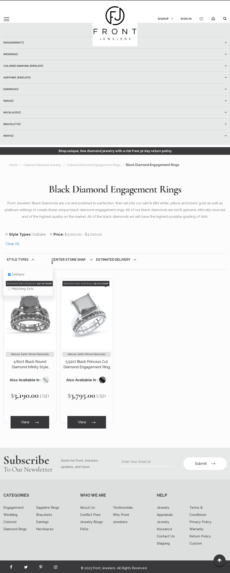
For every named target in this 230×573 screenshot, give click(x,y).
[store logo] (115, 24)
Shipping (163, 541)
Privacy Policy (200, 519)
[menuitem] (115, 54)
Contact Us (166, 534)
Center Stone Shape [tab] (68, 261)
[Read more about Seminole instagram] (55, 565)
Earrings (42, 519)
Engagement (13, 505)
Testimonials (123, 505)
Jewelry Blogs (91, 519)
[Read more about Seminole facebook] (11, 565)
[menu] (115, 89)
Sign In (186, 18)
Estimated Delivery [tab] (113, 259)
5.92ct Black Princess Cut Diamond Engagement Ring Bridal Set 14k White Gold (86, 365)
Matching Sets (21, 289)
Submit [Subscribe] (205, 461)
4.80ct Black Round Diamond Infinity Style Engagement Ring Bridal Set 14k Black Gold (30, 365)
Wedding (10, 512)
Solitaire (16, 274)
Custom (195, 541)
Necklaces (45, 526)
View (30, 421)
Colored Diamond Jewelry (42, 165)
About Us (87, 505)
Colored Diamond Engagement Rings (93, 165)
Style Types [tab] (18, 259)
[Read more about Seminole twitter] (25, 565)
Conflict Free (90, 512)
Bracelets (44, 512)
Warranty (196, 526)
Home (13, 165)
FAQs (84, 526)
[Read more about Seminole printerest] (40, 565)
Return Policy (200, 534)
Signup (162, 18)
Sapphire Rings (47, 505)
